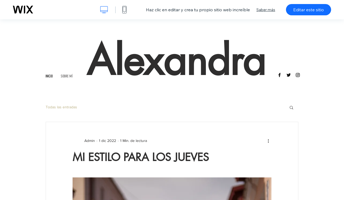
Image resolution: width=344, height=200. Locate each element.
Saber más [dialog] (265, 9)
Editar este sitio (308, 9)
